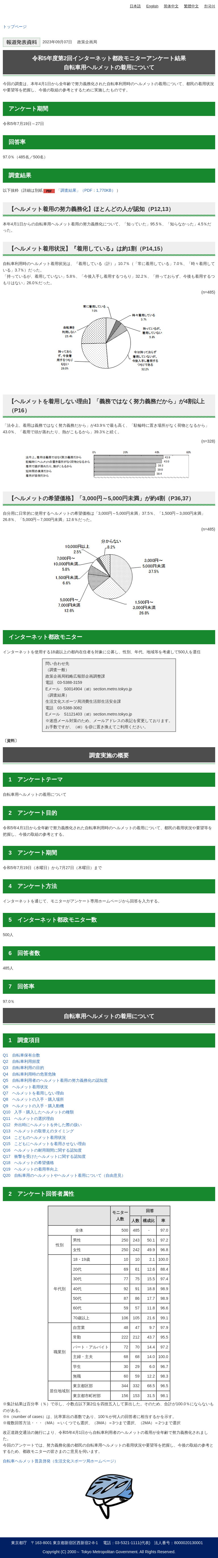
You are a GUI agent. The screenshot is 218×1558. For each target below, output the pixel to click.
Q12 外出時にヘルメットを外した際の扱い (42, 1124)
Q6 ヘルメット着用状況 (25, 1087)
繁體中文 (191, 6)
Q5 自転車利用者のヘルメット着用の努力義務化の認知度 (55, 1080)
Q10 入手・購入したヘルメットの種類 (38, 1112)
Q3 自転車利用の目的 (23, 1067)
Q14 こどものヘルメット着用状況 (34, 1137)
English (152, 6)
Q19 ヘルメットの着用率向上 (30, 1169)
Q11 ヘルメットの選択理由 (28, 1118)
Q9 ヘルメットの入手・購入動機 (33, 1106)
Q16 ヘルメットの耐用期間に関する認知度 (42, 1150)
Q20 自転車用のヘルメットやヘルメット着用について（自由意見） (64, 1175)
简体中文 (171, 6)
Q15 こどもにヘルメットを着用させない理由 (44, 1143)
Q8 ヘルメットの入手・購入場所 (33, 1099)
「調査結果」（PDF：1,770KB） (86, 190)
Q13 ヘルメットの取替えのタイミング (38, 1131)
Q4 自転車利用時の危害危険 (29, 1074)
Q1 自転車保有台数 (21, 1055)
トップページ (15, 26)
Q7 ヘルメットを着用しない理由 (33, 1093)
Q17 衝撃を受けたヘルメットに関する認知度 (44, 1156)
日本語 (135, 6)
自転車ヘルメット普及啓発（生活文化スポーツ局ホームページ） (60, 1461)
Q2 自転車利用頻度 (21, 1061)
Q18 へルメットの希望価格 (28, 1162)
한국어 (209, 6)
